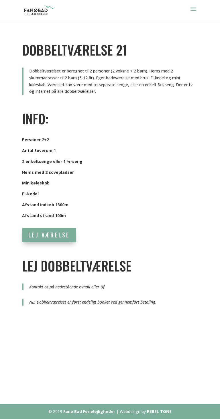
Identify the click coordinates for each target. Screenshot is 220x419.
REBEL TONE (159, 411)
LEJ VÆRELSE (49, 235)
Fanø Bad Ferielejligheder (89, 411)
